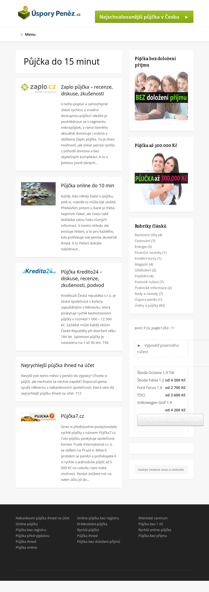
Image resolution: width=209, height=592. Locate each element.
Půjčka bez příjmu (152, 535)
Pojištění (142, 276)
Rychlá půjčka (88, 529)
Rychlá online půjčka (154, 529)
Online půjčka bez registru (98, 518)
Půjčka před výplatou (33, 535)
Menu (28, 34)
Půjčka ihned (26, 541)
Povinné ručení (147, 281)
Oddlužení (143, 270)
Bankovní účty (146, 234)
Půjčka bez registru (31, 529)
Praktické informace (151, 287)
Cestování (142, 240)
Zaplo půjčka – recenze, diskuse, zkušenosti (87, 90)
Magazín (141, 264)
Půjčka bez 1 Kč (150, 523)
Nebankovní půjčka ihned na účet (42, 518)
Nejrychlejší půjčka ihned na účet (57, 365)
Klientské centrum (153, 518)
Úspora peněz (146, 299)
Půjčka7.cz (72, 416)
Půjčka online (26, 547)
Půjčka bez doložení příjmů (98, 541)
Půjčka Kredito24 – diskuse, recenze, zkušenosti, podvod (82, 278)
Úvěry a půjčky (146, 305)
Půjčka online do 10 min (87, 185)
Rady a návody (146, 293)
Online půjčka (27, 523)
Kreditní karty (146, 258)
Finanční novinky (148, 252)
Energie (141, 246)
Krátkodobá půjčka (92, 523)
